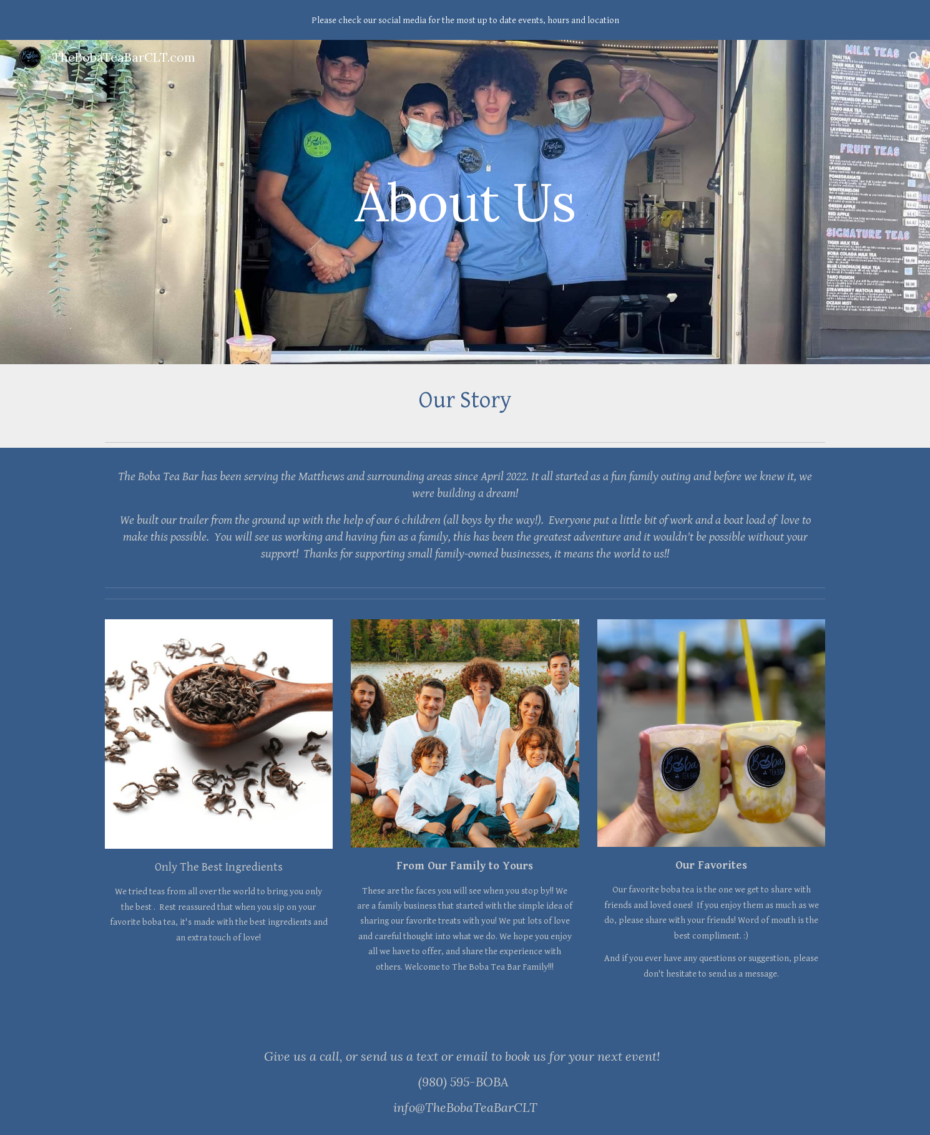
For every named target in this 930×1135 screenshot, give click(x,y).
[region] (465, 20)
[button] (915, 57)
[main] (465, 201)
